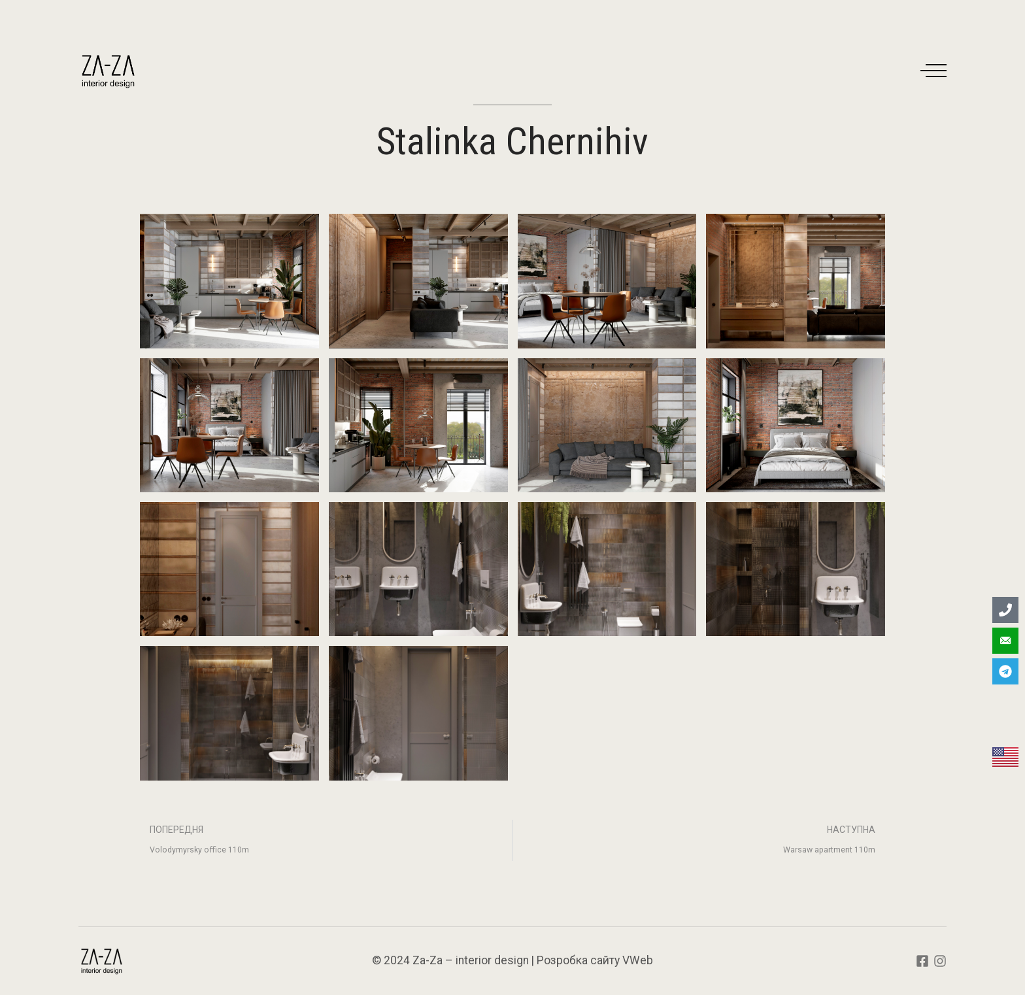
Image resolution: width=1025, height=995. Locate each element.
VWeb (637, 960)
